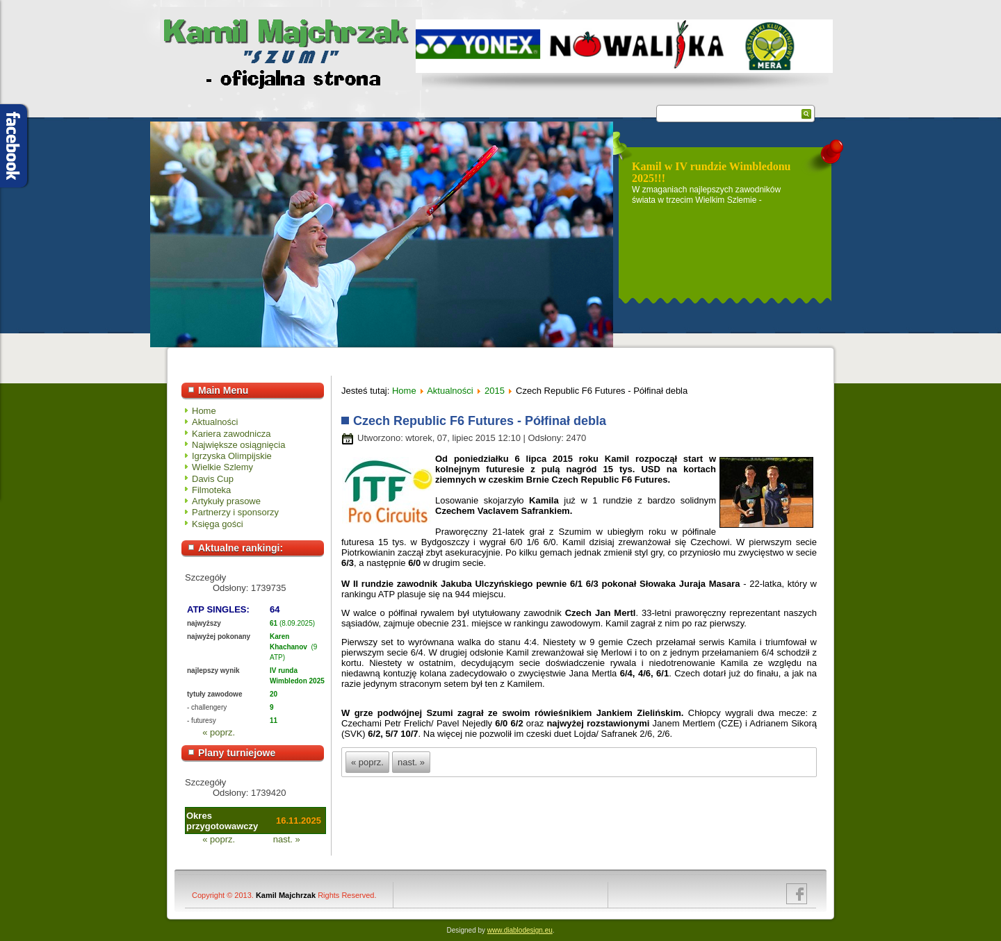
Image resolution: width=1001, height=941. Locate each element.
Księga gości (217, 524)
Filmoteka (211, 490)
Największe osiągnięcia (238, 445)
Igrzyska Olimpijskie (232, 456)
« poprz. (218, 732)
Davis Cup (213, 479)
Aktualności (215, 422)
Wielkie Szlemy (222, 467)
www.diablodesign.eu (520, 930)
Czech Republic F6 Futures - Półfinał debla (479, 421)
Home (204, 411)
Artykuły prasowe (226, 501)
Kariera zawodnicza (231, 433)
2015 (495, 390)
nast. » (286, 839)
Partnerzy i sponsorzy (235, 512)
